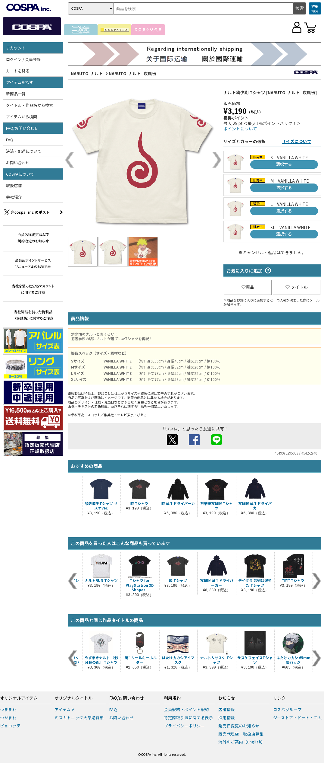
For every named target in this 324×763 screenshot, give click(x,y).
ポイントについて (240, 129)
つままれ (8, 709)
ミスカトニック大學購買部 (79, 717)
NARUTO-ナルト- (88, 73)
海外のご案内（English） (241, 742)
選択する (284, 164)
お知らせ (226, 698)
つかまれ (8, 717)
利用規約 (172, 698)
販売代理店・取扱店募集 (240, 734)
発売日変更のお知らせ (239, 726)
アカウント (16, 48)
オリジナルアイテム (19, 698)
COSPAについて (20, 174)
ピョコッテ (10, 726)
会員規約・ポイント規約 (186, 709)
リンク (279, 698)
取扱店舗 (14, 185)
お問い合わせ (18, 162)
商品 (247, 287)
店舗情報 (226, 709)
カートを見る (18, 71)
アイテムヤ (65, 709)
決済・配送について (23, 151)
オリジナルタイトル (73, 698)
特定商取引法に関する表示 (188, 717)
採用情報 (226, 717)
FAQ (9, 139)
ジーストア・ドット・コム (297, 717)
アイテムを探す (19, 82)
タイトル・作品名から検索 (29, 105)
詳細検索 (315, 9)
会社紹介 (14, 197)
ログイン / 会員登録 (23, 59)
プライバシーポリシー (184, 726)
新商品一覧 (16, 94)
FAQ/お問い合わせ (22, 128)
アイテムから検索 (21, 117)
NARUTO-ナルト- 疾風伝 (132, 73)
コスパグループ (287, 709)
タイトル (296, 287)
